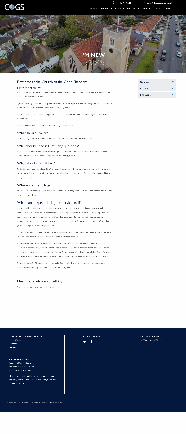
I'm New (93, 8)
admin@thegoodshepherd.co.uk (158, 3)
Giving (169, 8)
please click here (28, 177)
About (145, 8)
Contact (158, 8)
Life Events (131, 8)
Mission (118, 8)
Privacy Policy (58, 402)
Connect (105, 8)
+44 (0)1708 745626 (121, 2)
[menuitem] (93, 8)
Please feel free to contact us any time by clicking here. (38, 287)
